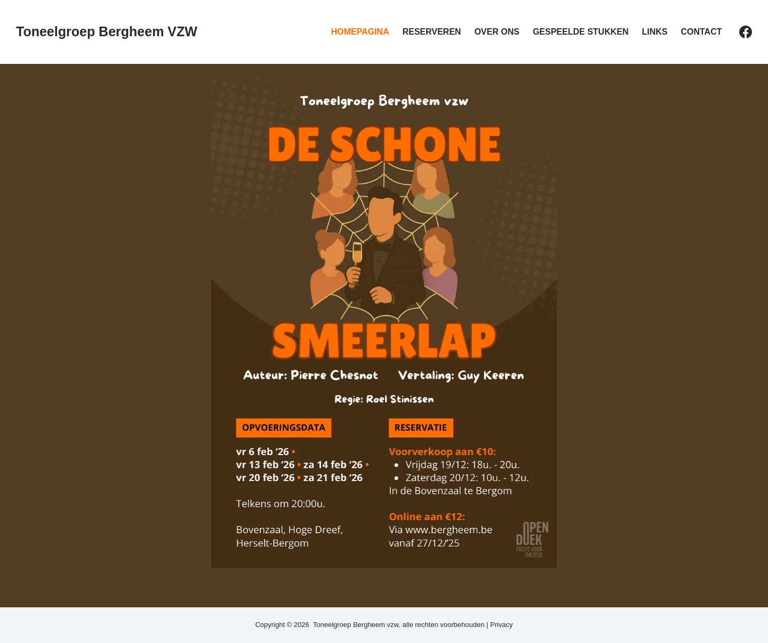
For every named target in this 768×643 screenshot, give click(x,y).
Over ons (496, 31)
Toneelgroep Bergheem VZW (106, 31)
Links (654, 31)
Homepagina (360, 31)
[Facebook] (745, 32)
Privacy (501, 625)
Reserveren (431, 31)
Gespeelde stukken (581, 31)
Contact (701, 31)
